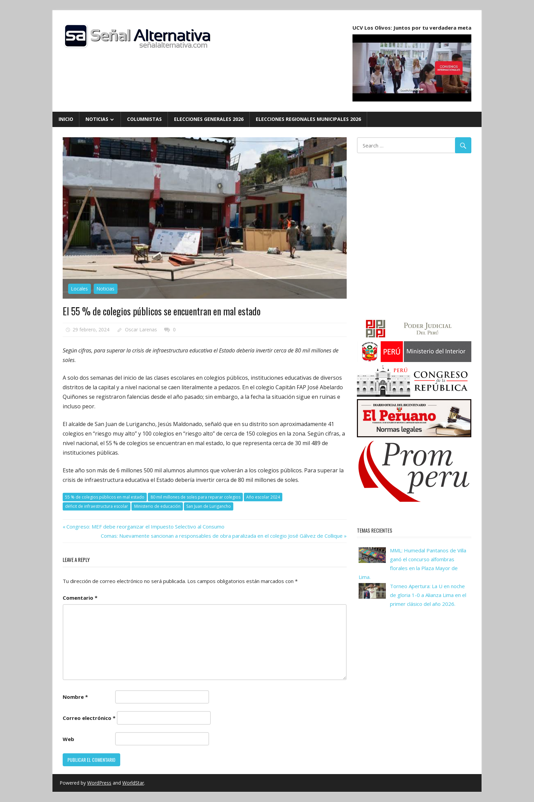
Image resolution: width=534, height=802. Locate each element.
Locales (79, 288)
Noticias (96, 119)
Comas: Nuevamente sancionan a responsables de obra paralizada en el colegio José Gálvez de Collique (222, 535)
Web (68, 739)
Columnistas (144, 119)
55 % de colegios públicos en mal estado (104, 497)
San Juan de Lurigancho (208, 506)
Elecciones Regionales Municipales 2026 (308, 119)
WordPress (99, 783)
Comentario (80, 597)
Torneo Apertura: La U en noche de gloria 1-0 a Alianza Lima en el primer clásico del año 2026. (428, 595)
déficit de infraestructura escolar (96, 506)
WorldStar (133, 783)
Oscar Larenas (141, 329)
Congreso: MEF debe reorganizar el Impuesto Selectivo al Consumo (145, 526)
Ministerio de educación (157, 506)
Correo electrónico (89, 717)
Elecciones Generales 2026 (209, 119)
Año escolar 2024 (263, 497)
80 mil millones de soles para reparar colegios (195, 497)
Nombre (75, 696)
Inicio (66, 119)
